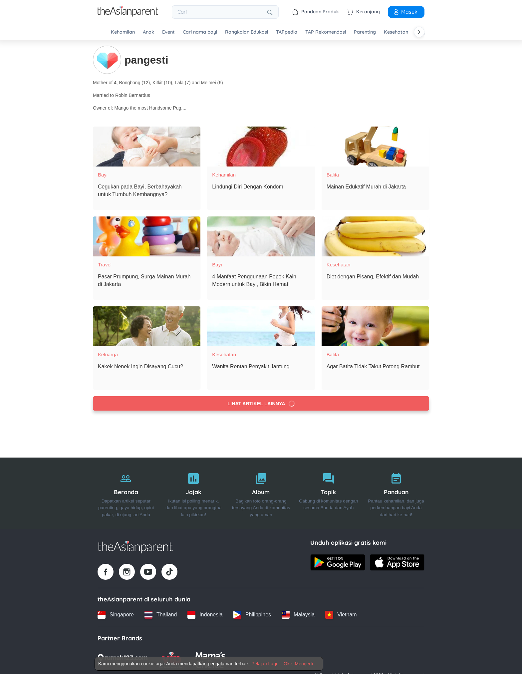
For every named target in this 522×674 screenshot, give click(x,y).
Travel (105, 264)
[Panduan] (396, 493)
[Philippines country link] (252, 615)
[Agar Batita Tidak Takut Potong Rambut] (375, 326)
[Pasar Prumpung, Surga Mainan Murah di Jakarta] (146, 236)
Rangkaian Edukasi (246, 32)
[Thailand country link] (160, 615)
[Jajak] (193, 493)
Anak (148, 32)
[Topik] (328, 493)
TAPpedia (286, 32)
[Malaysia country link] (298, 615)
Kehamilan (123, 32)
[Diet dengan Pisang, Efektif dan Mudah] (375, 236)
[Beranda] (126, 493)
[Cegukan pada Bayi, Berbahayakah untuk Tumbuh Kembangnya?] (146, 146)
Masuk (405, 11)
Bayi (103, 174)
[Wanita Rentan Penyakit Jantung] (261, 326)
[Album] (261, 493)
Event (168, 32)
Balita (333, 174)
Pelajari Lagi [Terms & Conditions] (264, 663)
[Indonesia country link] (204, 615)
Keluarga (108, 354)
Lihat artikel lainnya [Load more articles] (261, 403)
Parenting (365, 32)
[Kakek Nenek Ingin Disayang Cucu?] (146, 326)
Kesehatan (396, 32)
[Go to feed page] (128, 14)
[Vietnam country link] (341, 615)
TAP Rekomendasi (325, 32)
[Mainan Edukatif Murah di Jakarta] (375, 146)
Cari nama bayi (200, 32)
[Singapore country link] (116, 615)
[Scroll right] (419, 32)
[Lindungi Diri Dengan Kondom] (261, 146)
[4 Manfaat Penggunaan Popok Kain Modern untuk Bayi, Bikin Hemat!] (261, 236)
